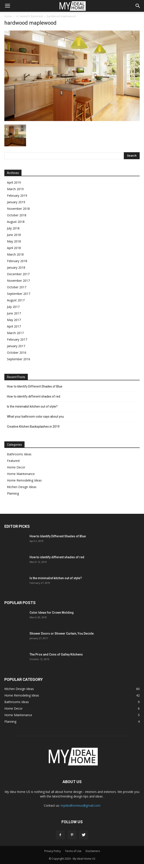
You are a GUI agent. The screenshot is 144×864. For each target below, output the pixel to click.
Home (8, 16)
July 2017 (13, 307)
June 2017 (14, 313)
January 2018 (16, 267)
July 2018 (13, 228)
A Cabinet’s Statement (29, 16)
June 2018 (14, 235)
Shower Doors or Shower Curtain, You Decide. (62, 633)
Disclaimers (93, 851)
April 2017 (14, 326)
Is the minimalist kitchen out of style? (32, 406)
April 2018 (14, 248)
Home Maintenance (21, 474)
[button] (138, 6)
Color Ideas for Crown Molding (52, 612)
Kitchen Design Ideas (21, 487)
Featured (13, 461)
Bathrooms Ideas (19, 454)
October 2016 (16, 352)
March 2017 (15, 333)
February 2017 (17, 339)
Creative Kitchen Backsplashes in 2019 (33, 426)
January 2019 (16, 202)
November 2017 (18, 280)
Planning (13, 493)
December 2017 (18, 274)
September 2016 (18, 359)
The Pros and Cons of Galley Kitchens (56, 654)
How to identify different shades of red (33, 396)
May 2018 (14, 241)
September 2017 (18, 294)
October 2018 (16, 215)
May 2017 (14, 320)
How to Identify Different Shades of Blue (34, 386)
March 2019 (15, 189)
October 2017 (16, 287)
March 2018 (15, 254)
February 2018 (17, 261)
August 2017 (16, 300)
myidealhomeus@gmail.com (80, 805)
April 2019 (14, 182)
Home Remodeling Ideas (24, 480)
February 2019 (17, 195)
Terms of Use (73, 851)
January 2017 (16, 346)
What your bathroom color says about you (35, 416)
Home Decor (16, 467)
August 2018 (16, 222)
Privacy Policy (52, 851)
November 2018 (18, 209)
